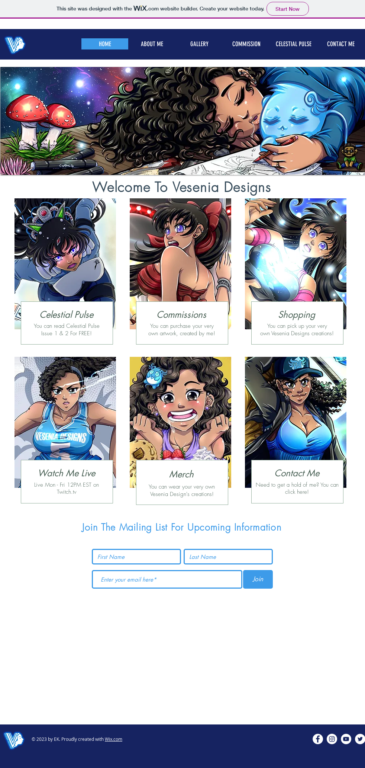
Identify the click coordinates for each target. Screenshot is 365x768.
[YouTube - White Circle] (346, 739)
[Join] (258, 579)
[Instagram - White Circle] (332, 739)
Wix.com (113, 739)
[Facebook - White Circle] (318, 739)
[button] (246, 43)
